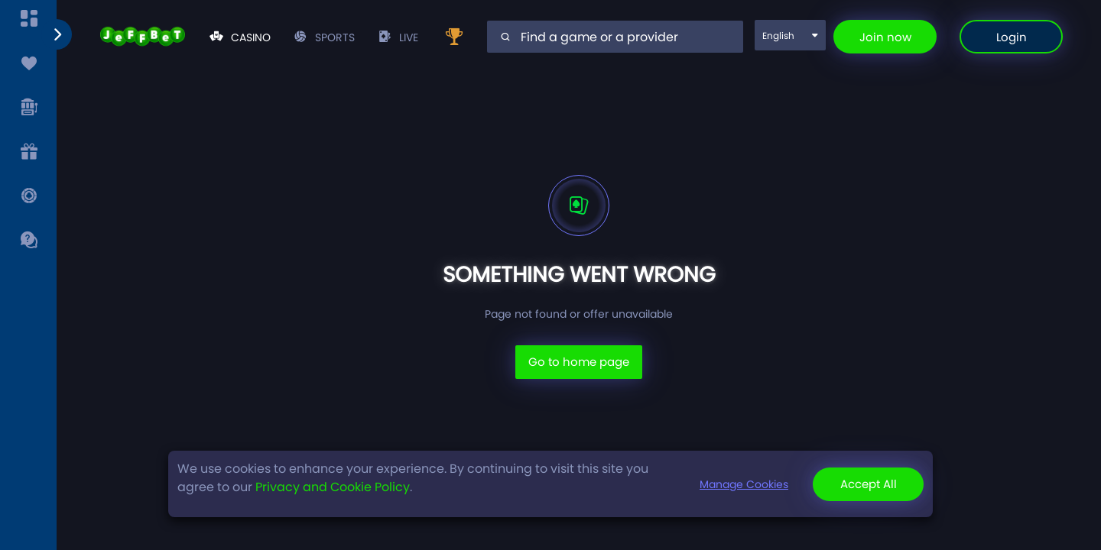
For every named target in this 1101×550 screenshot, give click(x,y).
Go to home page (578, 362)
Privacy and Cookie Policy (332, 487)
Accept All (868, 484)
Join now (885, 37)
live (398, 37)
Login (1011, 37)
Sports (324, 37)
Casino (240, 37)
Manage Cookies (744, 484)
